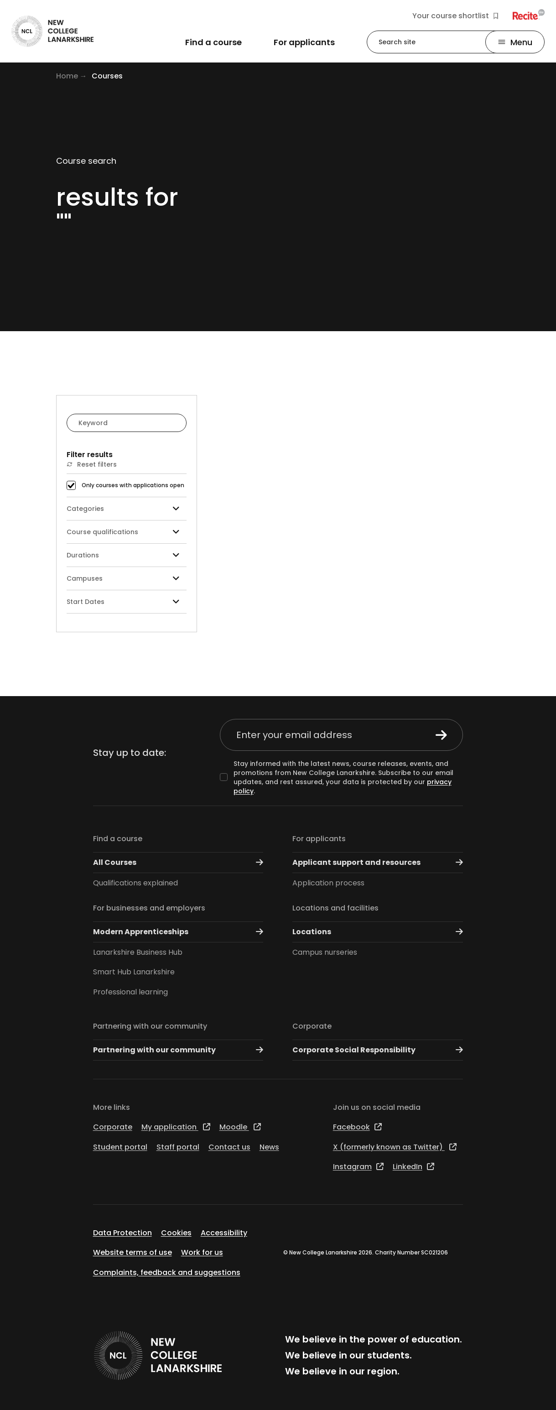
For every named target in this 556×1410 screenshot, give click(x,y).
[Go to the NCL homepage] (52, 31)
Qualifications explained (135, 883)
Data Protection (122, 1233)
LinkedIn (413, 1166)
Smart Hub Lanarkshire (134, 972)
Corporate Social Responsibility (377, 1050)
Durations (127, 555)
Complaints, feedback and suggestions (166, 1272)
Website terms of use (132, 1252)
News (269, 1147)
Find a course (117, 838)
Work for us (202, 1252)
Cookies (176, 1233)
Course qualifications (127, 532)
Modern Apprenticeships (178, 931)
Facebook (357, 1127)
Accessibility (224, 1233)
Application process (328, 883)
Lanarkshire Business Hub (137, 952)
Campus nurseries (324, 952)
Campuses (127, 578)
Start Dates (127, 602)
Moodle (240, 1127)
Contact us (229, 1147)
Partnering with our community (150, 1026)
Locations (377, 931)
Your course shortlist (455, 16)
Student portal (120, 1147)
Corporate (312, 1026)
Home (67, 76)
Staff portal (177, 1147)
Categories (127, 509)
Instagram (358, 1166)
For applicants (319, 838)
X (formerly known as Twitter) (395, 1147)
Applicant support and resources (377, 862)
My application (175, 1127)
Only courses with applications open (133, 485)
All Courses (178, 862)
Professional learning (130, 992)
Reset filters (92, 464)
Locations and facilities (335, 908)
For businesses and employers (149, 908)
